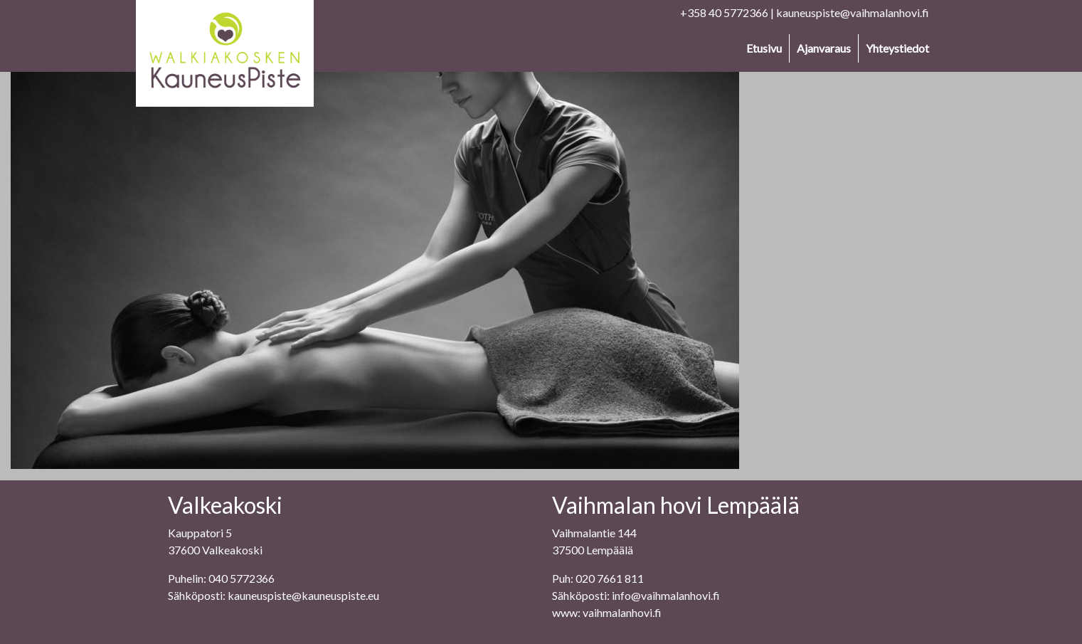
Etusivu (764, 48)
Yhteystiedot (897, 48)
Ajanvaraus (824, 48)
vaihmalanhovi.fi (622, 612)
